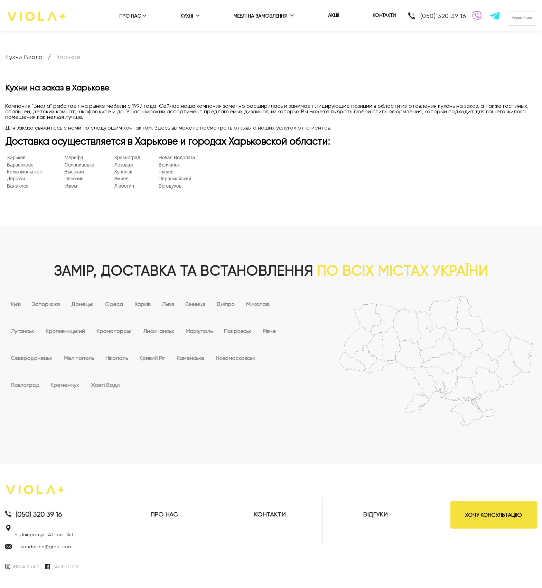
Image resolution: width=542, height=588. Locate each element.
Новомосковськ (235, 358)
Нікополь (116, 358)
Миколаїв (257, 304)
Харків (142, 304)
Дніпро (225, 304)
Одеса (114, 304)
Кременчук (64, 385)
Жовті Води (105, 385)
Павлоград (25, 385)
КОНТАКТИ (384, 15)
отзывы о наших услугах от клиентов (282, 127)
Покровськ (237, 331)
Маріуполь (199, 331)
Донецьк (82, 304)
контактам (137, 127)
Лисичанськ (158, 331)
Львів (168, 304)
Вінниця (195, 304)
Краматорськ (114, 331)
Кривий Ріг (152, 358)
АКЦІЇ (333, 15)
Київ (15, 304)
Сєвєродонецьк (31, 358)
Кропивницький (65, 331)
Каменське (190, 358)
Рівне (269, 331)
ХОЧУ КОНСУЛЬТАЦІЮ (493, 515)
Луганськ (22, 331)
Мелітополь (79, 358)
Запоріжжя (46, 304)
